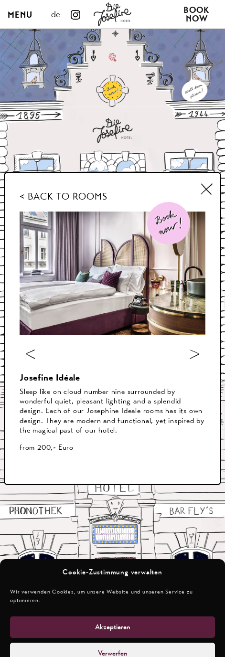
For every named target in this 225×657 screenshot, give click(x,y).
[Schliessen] (206, 188)
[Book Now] (168, 223)
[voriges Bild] (31, 354)
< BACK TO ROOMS (63, 196)
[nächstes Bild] (194, 354)
